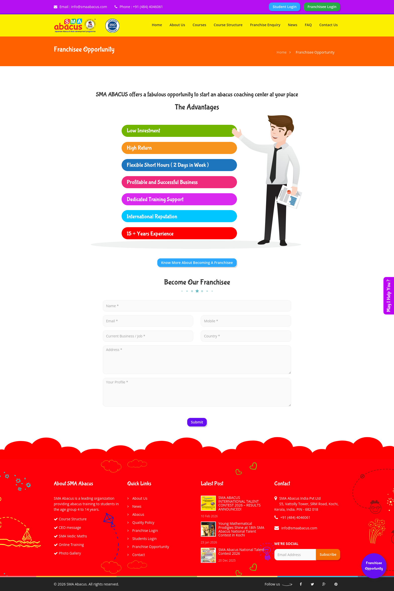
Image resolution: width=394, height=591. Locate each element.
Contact (138, 554)
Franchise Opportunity (150, 546)
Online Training (71, 544)
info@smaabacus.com (299, 528)
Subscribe (328, 554)
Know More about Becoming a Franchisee (197, 262)
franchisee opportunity (374, 566)
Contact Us (328, 24)
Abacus (138, 514)
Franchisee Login (322, 6)
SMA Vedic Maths (73, 536)
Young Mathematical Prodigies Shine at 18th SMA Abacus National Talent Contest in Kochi (241, 529)
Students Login (144, 538)
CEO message (70, 527)
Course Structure (228, 24)
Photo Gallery (70, 553)
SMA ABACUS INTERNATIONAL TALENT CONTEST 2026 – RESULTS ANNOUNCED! (239, 503)
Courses (199, 24)
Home (157, 24)
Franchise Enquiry (265, 24)
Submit (197, 422)
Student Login (285, 6)
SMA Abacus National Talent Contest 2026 (241, 551)
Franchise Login (145, 530)
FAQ (308, 24)
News (292, 24)
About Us (177, 24)
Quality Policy (143, 522)
